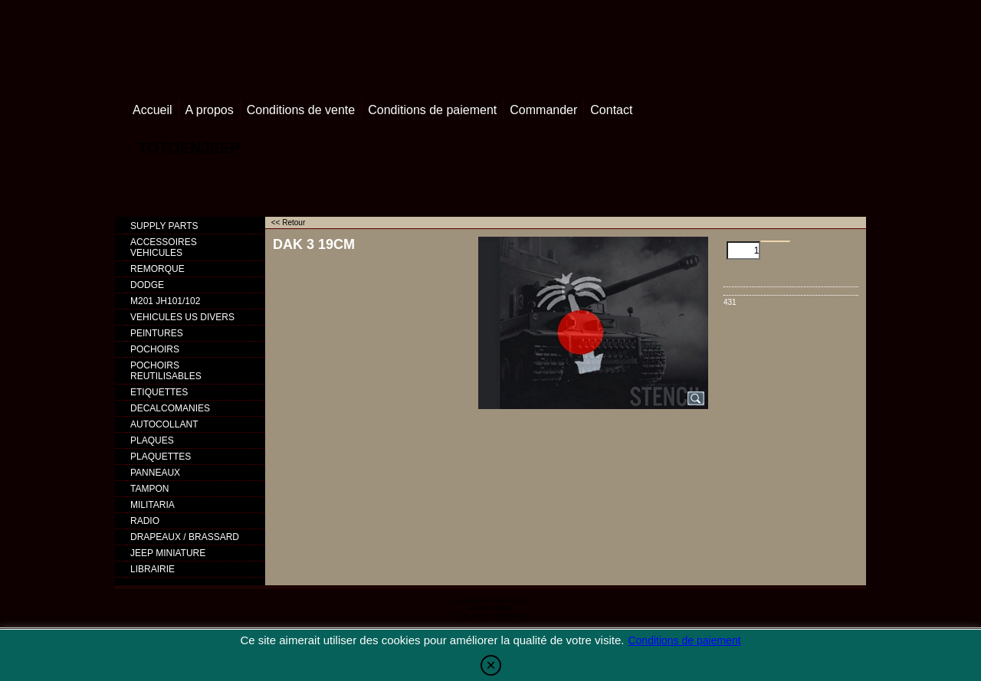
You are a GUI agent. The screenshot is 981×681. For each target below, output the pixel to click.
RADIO (144, 521)
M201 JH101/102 (165, 301)
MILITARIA (152, 504)
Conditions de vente (301, 109)
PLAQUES (152, 440)
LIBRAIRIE (152, 569)
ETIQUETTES (159, 392)
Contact (611, 109)
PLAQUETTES (160, 456)
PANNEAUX (155, 472)
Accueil (152, 109)
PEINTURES (156, 333)
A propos (209, 109)
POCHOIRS (154, 349)
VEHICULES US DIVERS (182, 317)
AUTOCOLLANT (164, 424)
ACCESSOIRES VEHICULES (163, 247)
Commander (543, 109)
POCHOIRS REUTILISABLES (166, 370)
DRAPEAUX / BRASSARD (184, 537)
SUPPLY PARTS (164, 226)
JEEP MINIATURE (167, 553)
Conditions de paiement (432, 109)
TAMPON (149, 488)
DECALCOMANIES (170, 408)
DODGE (147, 285)
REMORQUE (157, 269)
